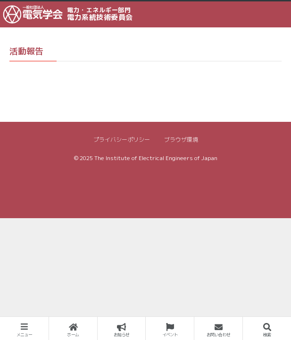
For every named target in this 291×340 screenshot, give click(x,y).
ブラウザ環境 (181, 140)
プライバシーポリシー (121, 140)
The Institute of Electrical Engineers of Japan (155, 158)
